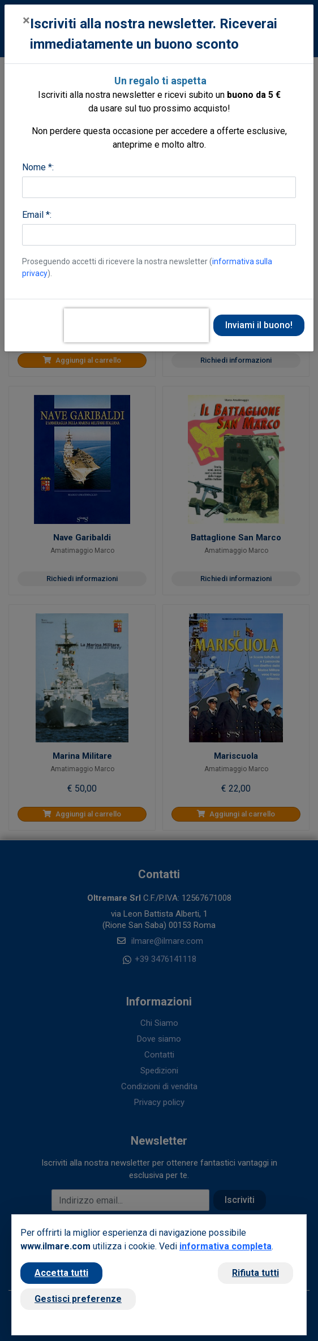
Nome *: (38, 167)
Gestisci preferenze (78, 1298)
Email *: (36, 214)
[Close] (26, 20)
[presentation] (136, 325)
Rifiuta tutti (255, 1272)
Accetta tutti (61, 1272)
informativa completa (225, 1246)
